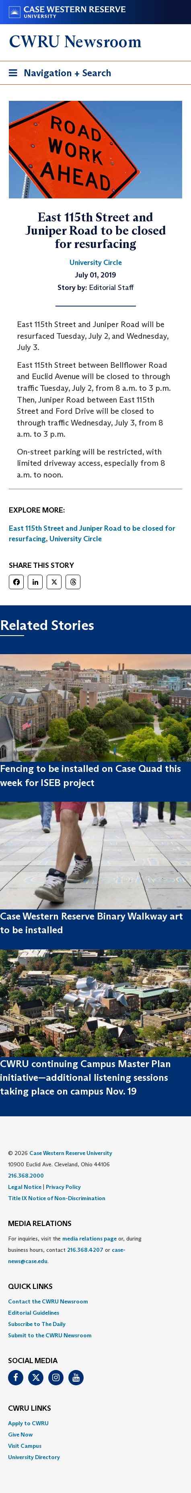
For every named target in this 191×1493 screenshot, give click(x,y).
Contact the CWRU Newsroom (48, 1301)
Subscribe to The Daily (37, 1324)
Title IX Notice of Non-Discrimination (56, 1198)
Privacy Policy (63, 1187)
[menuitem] (95, 1301)
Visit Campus (24, 1445)
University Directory (34, 1457)
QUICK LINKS (30, 1287)
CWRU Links (29, 1409)
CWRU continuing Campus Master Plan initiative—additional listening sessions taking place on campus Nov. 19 (85, 1077)
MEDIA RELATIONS (40, 1224)
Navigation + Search (57, 74)
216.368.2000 (26, 1175)
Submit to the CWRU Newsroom (50, 1335)
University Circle (75, 538)
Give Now (20, 1434)
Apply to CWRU (28, 1423)
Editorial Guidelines (33, 1312)
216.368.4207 (85, 1249)
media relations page (89, 1238)
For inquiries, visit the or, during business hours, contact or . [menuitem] (75, 1250)
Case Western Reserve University (70, 1153)
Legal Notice (24, 1187)
